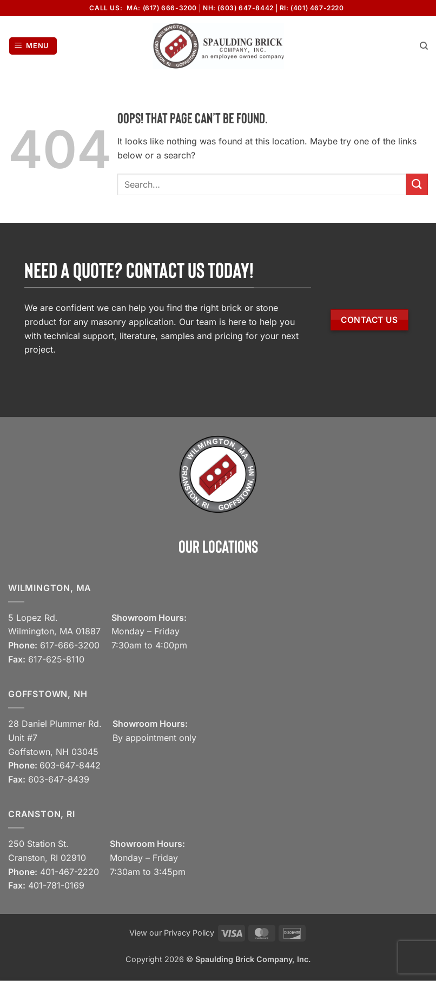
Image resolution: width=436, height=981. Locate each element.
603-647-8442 (70, 765)
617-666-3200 (70, 645)
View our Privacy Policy (171, 932)
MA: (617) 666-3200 (162, 8)
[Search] (424, 46)
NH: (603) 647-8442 (238, 8)
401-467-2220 (69, 871)
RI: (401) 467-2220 (312, 8)
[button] (33, 46)
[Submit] (417, 184)
